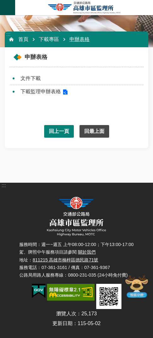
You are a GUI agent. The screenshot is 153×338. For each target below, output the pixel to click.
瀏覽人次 (66, 313)
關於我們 (87, 252)
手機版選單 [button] (7, 7)
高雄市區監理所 (84, 8)
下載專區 (49, 39)
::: (8, 34)
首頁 (23, 39)
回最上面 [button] (94, 131)
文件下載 (31, 78)
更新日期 (62, 323)
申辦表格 (79, 39)
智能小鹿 (136, 286)
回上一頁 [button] (59, 131)
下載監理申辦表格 (41, 91)
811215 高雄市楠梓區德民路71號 (65, 259)
